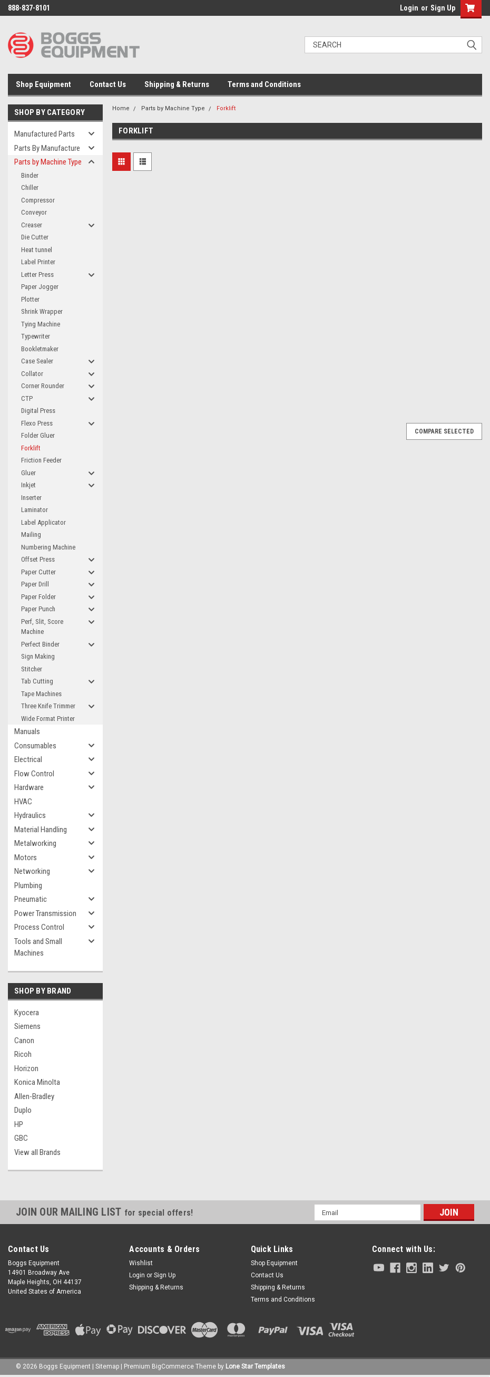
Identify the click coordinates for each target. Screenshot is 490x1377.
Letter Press (37, 274)
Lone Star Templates (255, 1366)
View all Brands (37, 1152)
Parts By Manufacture (47, 148)
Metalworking (35, 843)
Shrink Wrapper (42, 311)
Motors (25, 857)
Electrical (28, 759)
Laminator (34, 510)
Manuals (27, 731)
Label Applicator (43, 522)
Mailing (31, 534)
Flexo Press (37, 423)
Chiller (29, 187)
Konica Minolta (37, 1082)
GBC (21, 1138)
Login (409, 8)
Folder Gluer (38, 435)
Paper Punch (38, 609)
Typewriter (35, 336)
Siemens (27, 1026)
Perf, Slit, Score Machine (42, 627)
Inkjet (28, 485)
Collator (32, 374)
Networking (32, 871)
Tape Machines (41, 694)
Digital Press (38, 411)
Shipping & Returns (176, 84)
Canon (24, 1040)
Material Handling (40, 829)
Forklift (31, 448)
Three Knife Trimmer (48, 706)
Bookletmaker (39, 349)
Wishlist (141, 1263)
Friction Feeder (41, 460)
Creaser (31, 225)
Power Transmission (45, 913)
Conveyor (34, 212)
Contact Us (108, 84)
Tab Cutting (37, 681)
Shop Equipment (43, 84)
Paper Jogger (39, 287)
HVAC (23, 801)
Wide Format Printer (48, 719)
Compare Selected (444, 431)
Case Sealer (37, 361)
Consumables (35, 745)
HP (18, 1124)
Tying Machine (40, 324)
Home (121, 108)
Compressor (38, 200)
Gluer (28, 473)
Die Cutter (34, 237)
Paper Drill (35, 584)
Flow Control (34, 773)
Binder (29, 175)
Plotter (30, 299)
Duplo (23, 1110)
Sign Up (442, 8)
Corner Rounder (42, 386)
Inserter (31, 498)
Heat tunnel (36, 250)
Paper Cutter (38, 572)
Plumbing (28, 885)
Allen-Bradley (34, 1096)
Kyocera (26, 1012)
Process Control (39, 927)
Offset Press (38, 559)
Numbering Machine (48, 547)
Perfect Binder (40, 644)
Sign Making (38, 656)
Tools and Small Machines (38, 947)
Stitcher (31, 669)
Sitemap (107, 1366)
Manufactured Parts (44, 134)
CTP (27, 398)
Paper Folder (38, 597)
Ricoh (23, 1054)
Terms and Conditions (264, 84)
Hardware (29, 787)
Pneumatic (30, 899)
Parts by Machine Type (48, 162)
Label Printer (38, 262)
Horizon (26, 1068)
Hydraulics (30, 815)
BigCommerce (173, 1366)
